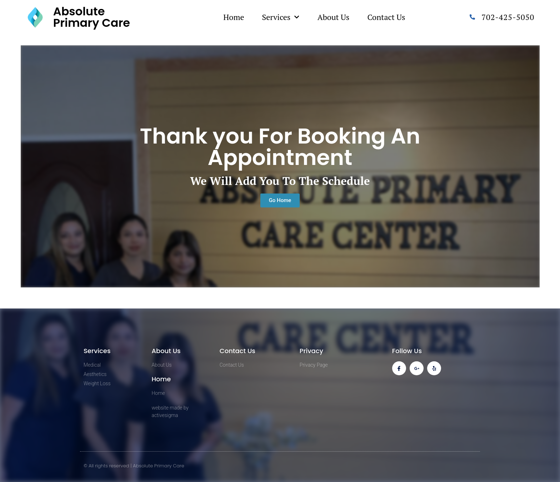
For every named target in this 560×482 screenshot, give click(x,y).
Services (280, 17)
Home (233, 17)
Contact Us (386, 17)
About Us (334, 17)
